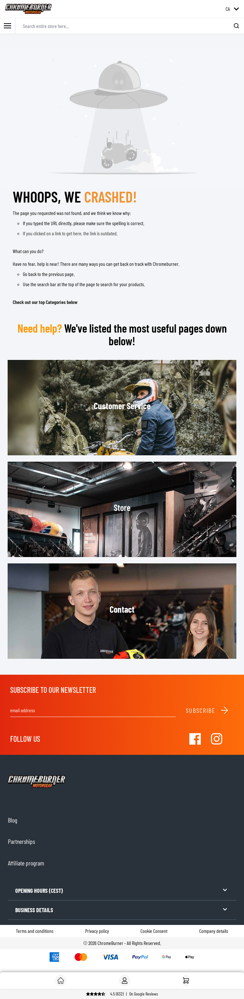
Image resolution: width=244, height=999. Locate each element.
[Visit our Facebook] (195, 739)
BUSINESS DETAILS (122, 909)
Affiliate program (26, 863)
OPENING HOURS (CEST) (122, 890)
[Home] (186, 980)
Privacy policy (97, 931)
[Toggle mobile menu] (7, 26)
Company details (213, 931)
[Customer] (60, 980)
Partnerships (21, 841)
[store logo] (28, 9)
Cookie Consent (153, 931)
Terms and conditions (34, 931)
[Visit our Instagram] (216, 739)
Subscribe (207, 710)
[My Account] (124, 980)
